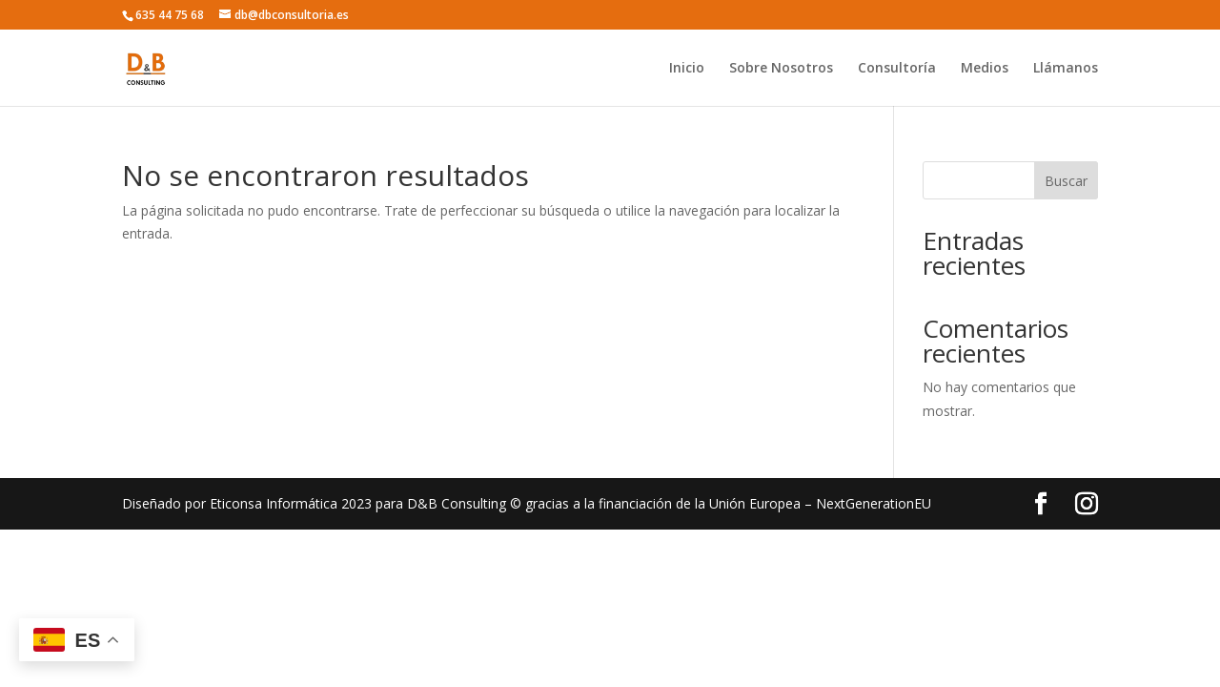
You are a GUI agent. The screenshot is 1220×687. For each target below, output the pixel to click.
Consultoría (897, 68)
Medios (984, 68)
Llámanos (1065, 68)
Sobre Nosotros (781, 68)
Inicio (686, 68)
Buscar (1066, 181)
